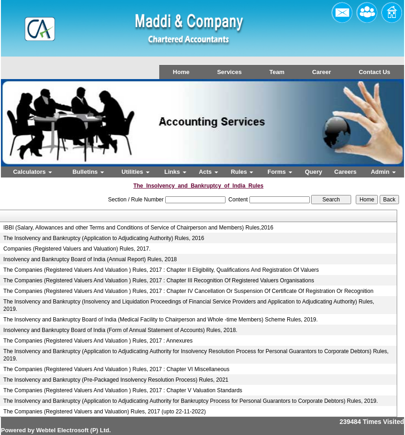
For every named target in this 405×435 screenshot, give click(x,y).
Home (181, 72)
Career (321, 72)
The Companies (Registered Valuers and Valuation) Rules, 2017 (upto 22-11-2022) (104, 411)
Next (366, 131)
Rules (242, 171)
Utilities (136, 171)
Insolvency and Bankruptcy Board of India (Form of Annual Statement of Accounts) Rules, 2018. (120, 330)
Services (229, 72)
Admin (383, 171)
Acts (208, 171)
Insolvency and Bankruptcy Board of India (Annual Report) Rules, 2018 (90, 259)
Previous (35, 131)
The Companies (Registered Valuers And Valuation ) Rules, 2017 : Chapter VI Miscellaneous (116, 369)
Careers (345, 171)
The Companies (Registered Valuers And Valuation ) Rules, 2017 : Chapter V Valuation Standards (122, 390)
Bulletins (88, 171)
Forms (279, 171)
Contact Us (374, 72)
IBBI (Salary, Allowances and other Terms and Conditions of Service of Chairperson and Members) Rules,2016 (138, 227)
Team (276, 72)
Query (313, 171)
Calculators (32, 171)
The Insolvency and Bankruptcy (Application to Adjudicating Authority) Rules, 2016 (103, 238)
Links (175, 171)
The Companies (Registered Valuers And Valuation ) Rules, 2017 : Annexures (97, 341)
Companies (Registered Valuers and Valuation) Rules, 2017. (76, 249)
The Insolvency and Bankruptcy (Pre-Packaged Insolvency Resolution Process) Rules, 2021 (115, 380)
